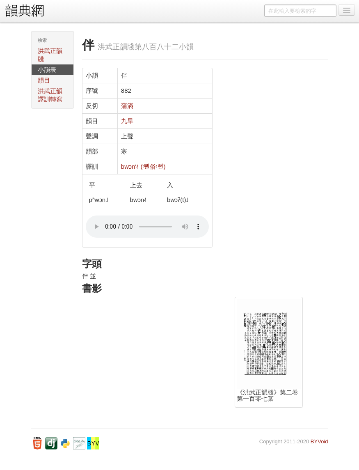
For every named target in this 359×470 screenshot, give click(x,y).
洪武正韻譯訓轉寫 (50, 95)
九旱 (127, 120)
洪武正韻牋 (50, 54)
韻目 (44, 80)
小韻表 (47, 69)
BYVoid (319, 441)
